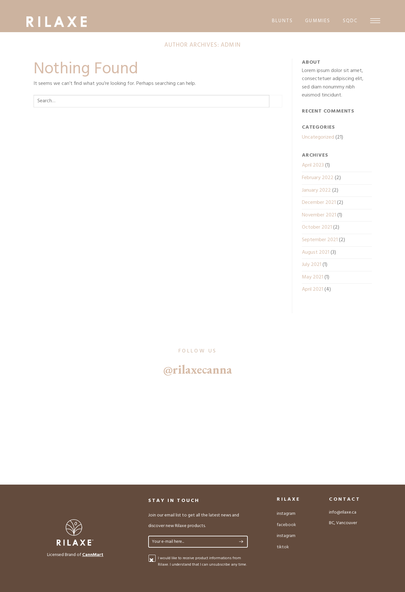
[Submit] (275, 101)
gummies (317, 21)
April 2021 (312, 289)
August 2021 (315, 252)
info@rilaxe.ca (342, 512)
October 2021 (317, 227)
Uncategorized (318, 137)
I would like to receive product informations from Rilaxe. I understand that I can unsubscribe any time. (202, 561)
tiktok (283, 547)
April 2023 (313, 165)
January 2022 (316, 190)
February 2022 (317, 178)
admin (231, 45)
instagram (286, 513)
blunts (282, 21)
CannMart (92, 555)
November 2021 (319, 215)
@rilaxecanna (197, 369)
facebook (286, 525)
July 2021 (311, 264)
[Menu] (375, 20)
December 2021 (319, 202)
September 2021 (320, 240)
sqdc (350, 21)
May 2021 (312, 277)
